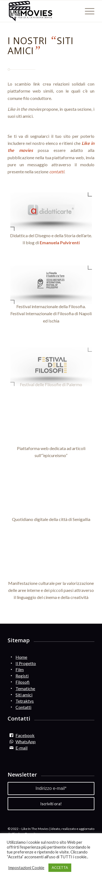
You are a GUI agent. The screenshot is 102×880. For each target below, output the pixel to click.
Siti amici (24, 694)
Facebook (25, 735)
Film (20, 669)
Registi (22, 675)
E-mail (21, 747)
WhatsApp (26, 741)
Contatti (23, 707)
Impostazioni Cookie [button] (26, 867)
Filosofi (23, 682)
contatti (56, 171)
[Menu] (86, 11)
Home (21, 657)
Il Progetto (26, 663)
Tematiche (25, 688)
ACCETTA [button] (60, 867)
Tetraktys (25, 700)
